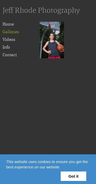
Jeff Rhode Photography (41, 10)
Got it (73, 176)
